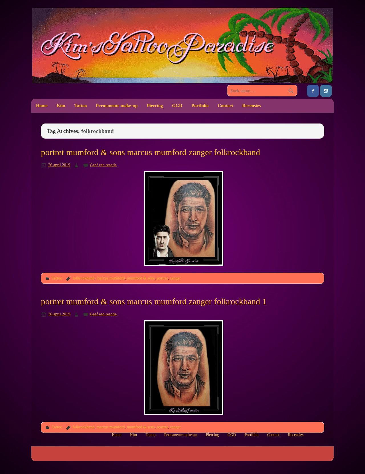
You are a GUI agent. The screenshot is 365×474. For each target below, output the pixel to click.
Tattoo (80, 105)
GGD (177, 105)
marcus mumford (111, 278)
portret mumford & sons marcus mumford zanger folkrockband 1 (154, 301)
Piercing (155, 105)
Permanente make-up (117, 105)
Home (42, 105)
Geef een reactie (103, 165)
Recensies (251, 105)
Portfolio (199, 105)
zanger (175, 278)
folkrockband (83, 278)
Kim (61, 105)
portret (162, 278)
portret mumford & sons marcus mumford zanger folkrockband (150, 152)
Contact (225, 105)
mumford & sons (141, 278)
